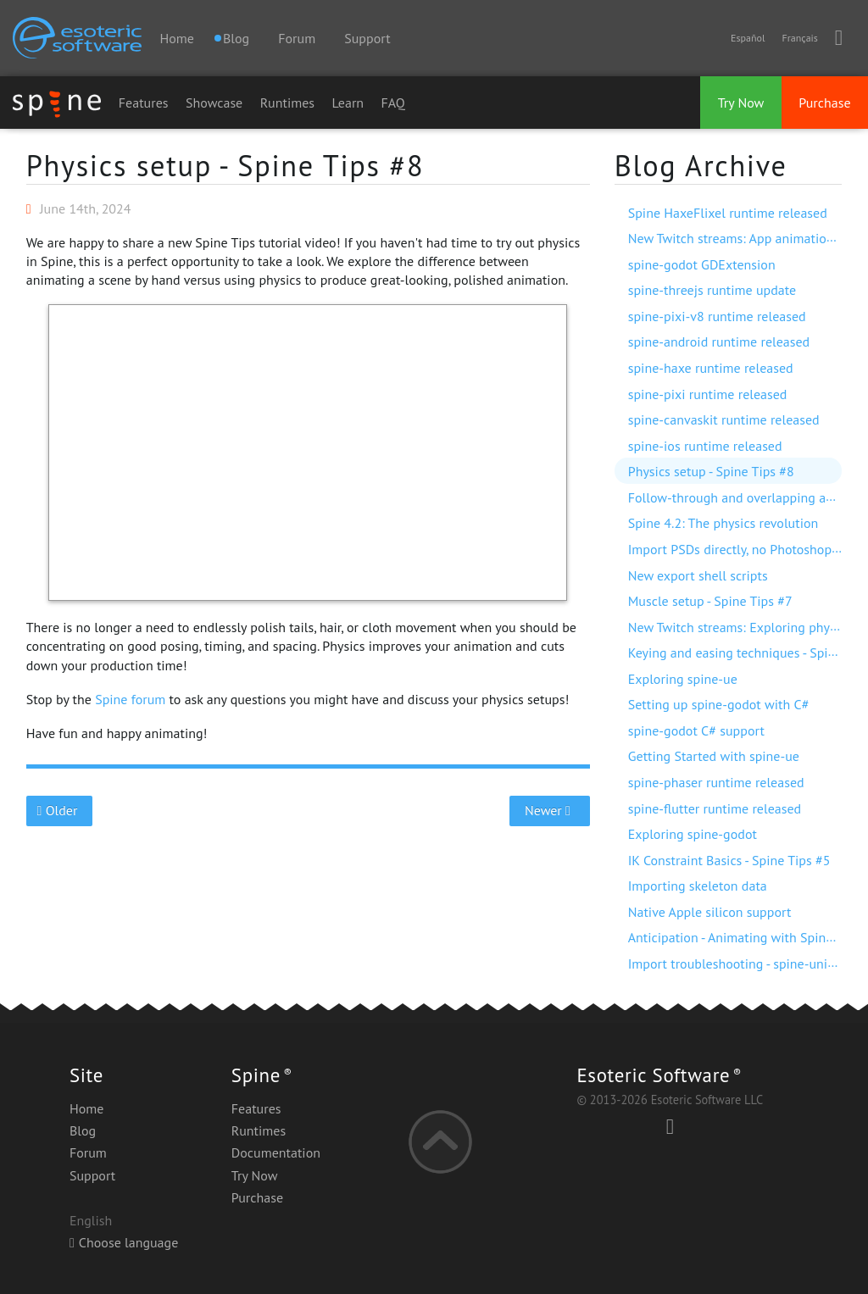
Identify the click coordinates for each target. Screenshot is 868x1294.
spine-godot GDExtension (702, 264)
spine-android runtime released (719, 341)
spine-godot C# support (696, 730)
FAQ (393, 102)
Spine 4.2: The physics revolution (723, 522)
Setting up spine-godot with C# (719, 704)
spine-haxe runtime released (710, 367)
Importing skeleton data (697, 885)
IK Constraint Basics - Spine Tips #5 (729, 860)
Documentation (275, 1152)
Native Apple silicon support (710, 911)
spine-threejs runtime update (712, 289)
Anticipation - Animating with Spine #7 (739, 937)
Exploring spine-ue (682, 678)
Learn (348, 102)
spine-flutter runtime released (714, 808)
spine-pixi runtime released (707, 394)
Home (176, 38)
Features (144, 102)
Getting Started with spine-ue (713, 755)
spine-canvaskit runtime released (724, 419)
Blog (83, 1130)
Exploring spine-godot (692, 833)
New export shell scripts (698, 575)
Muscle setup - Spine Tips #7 (710, 600)
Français (799, 37)
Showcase (214, 102)
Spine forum (130, 699)
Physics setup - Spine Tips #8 (225, 165)
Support (367, 38)
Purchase (824, 102)
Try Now (741, 102)
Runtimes (287, 102)
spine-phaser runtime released (716, 782)
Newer (550, 810)
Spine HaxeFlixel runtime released (727, 212)
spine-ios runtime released (705, 445)
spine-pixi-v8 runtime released (717, 316)
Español (748, 37)
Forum (296, 38)
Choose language (124, 1242)
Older (59, 810)
